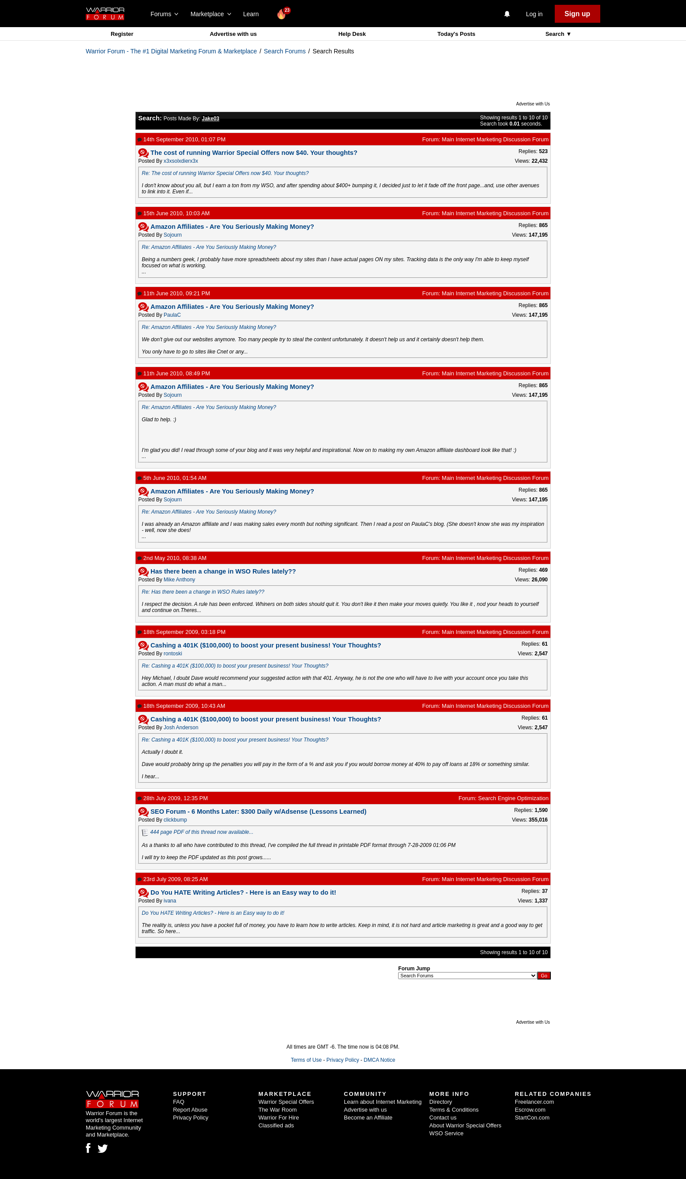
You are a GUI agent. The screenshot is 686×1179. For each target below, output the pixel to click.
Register (122, 34)
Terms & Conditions (454, 1109)
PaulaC (172, 315)
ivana (170, 901)
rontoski (173, 654)
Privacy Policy (342, 1060)
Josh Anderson (181, 727)
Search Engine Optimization (513, 798)
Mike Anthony (179, 580)
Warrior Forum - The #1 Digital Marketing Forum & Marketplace (171, 51)
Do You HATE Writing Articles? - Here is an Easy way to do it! (213, 913)
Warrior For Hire (279, 1117)
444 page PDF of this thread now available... (201, 832)
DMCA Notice (379, 1060)
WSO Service (446, 1133)
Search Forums (285, 51)
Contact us (442, 1117)
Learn (253, 13)
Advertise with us (233, 34)
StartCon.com (532, 1117)
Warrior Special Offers (286, 1102)
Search (556, 34)
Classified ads (276, 1125)
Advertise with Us (533, 103)
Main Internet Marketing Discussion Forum (495, 139)
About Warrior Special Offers (465, 1125)
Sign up (577, 13)
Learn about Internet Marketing (383, 1102)
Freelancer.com (534, 1102)
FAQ (178, 1102)
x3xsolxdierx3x (181, 161)
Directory (440, 1102)
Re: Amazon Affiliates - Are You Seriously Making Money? (209, 247)
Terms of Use (306, 1060)
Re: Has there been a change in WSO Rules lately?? (203, 592)
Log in (534, 13)
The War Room (278, 1109)
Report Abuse (190, 1109)
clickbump (175, 820)
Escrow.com (530, 1109)
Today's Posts (457, 34)
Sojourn (173, 235)
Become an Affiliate (368, 1117)
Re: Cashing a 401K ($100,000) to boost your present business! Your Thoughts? (235, 666)
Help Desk (352, 34)
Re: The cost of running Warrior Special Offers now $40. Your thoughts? (225, 173)
